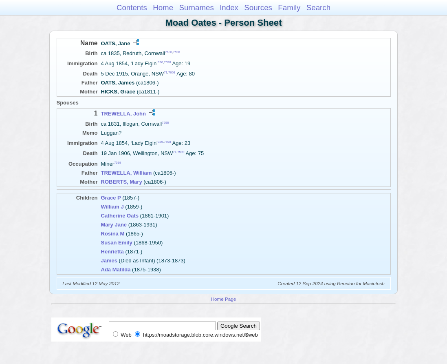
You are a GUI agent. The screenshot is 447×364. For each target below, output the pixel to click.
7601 (171, 72)
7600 (168, 52)
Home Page (223, 299)
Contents (132, 7)
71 (165, 72)
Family (289, 7)
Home (163, 7)
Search (318, 7)
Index (229, 7)
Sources (258, 7)
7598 (176, 52)
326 (160, 62)
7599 (180, 152)
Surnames (196, 7)
